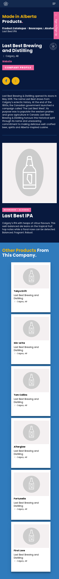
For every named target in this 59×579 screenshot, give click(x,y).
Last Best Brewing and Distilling (22, 48)
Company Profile (18, 67)
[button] (54, 3)
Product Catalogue (14, 28)
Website (7, 61)
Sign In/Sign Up (56, 25)
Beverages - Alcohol (41, 28)
